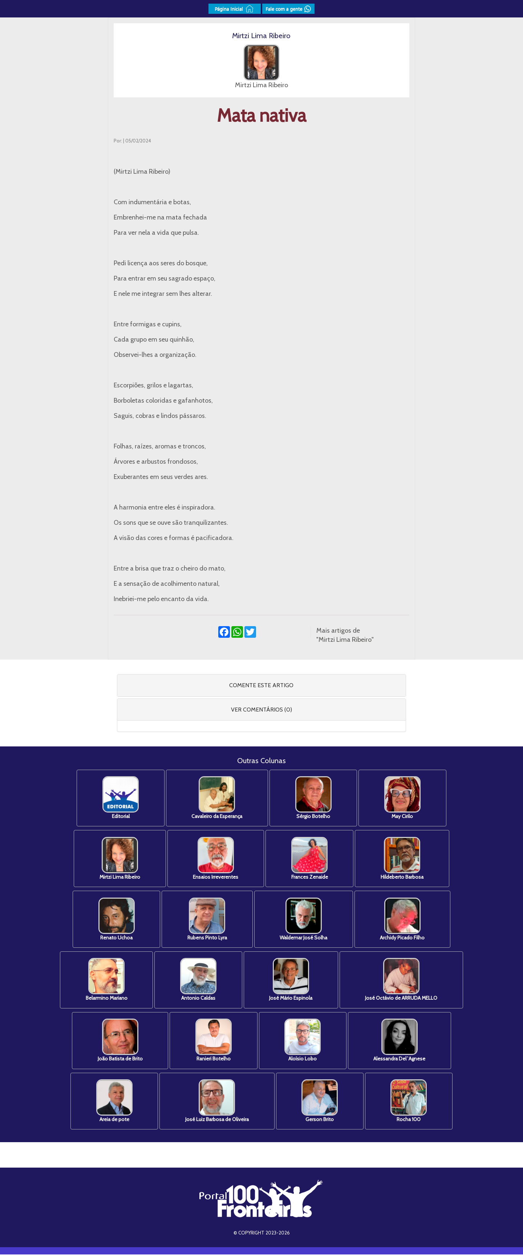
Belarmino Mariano (104, 981)
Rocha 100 (411, 1103)
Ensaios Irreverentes (215, 859)
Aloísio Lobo (303, 1042)
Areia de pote (112, 1103)
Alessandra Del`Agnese (402, 1042)
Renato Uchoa (114, 920)
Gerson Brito (321, 1103)
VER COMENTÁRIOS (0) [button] (261, 709)
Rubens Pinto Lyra (206, 920)
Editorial (118, 798)
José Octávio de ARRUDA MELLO (404, 981)
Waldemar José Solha (304, 920)
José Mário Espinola (291, 981)
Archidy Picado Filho (405, 920)
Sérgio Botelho (314, 798)
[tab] (261, 685)
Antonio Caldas (197, 981)
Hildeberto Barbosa (404, 859)
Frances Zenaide (310, 859)
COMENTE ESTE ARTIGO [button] (261, 685)
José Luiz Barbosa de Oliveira (216, 1103)
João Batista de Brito (117, 1042)
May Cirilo (405, 798)
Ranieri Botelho (213, 1042)
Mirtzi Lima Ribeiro (117, 859)
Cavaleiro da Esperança (216, 798)
